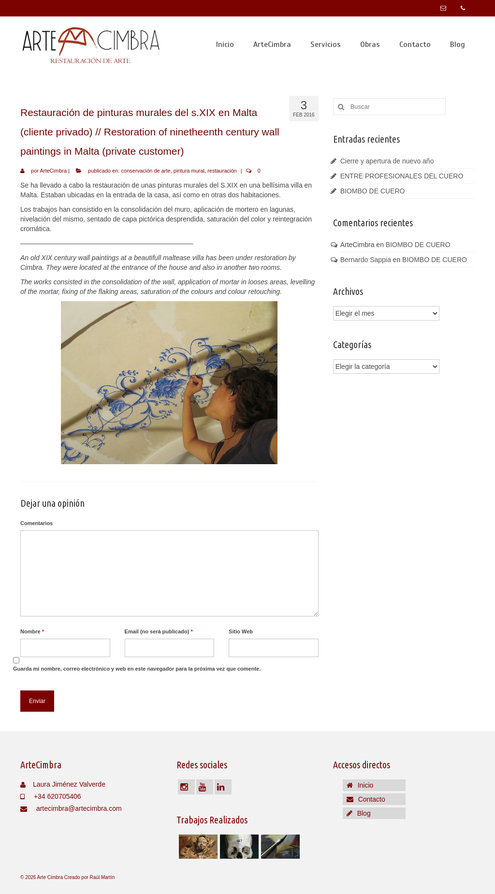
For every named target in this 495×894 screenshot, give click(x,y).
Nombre (32, 631)
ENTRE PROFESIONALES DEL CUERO (402, 176)
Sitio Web (241, 631)
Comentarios (36, 523)
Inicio (225, 44)
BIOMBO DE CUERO (372, 191)
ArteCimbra (272, 44)
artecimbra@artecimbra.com (71, 808)
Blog (457, 44)
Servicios (325, 44)
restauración (222, 171)
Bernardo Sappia (365, 260)
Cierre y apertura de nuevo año (387, 161)
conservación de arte (146, 171)
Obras (370, 44)
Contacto (415, 44)
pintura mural (189, 171)
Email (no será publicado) (159, 631)
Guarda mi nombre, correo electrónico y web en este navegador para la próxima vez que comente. (137, 669)
